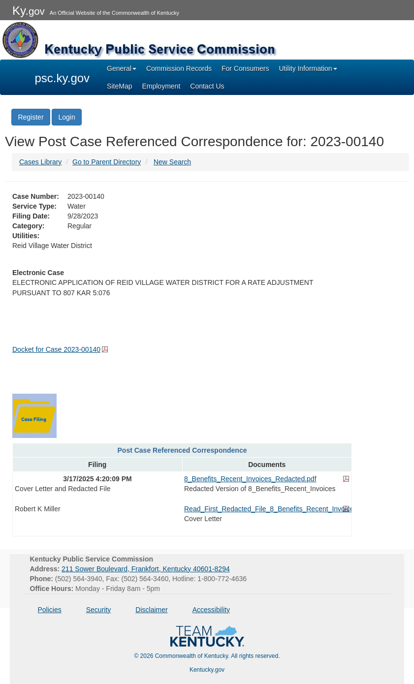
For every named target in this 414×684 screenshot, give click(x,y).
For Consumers (245, 68)
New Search (172, 162)
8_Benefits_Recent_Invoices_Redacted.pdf (250, 479)
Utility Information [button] (308, 68)
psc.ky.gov (62, 78)
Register (30, 117)
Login (66, 117)
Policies (50, 610)
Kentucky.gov (207, 669)
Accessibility (211, 610)
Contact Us (207, 86)
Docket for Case (56, 349)
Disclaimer (151, 610)
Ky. (28, 10)
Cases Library (40, 162)
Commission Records (179, 68)
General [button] (121, 68)
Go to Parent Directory (106, 162)
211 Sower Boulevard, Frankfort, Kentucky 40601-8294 (146, 569)
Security (98, 610)
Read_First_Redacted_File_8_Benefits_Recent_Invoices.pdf (267, 509)
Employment (161, 86)
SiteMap (119, 86)
